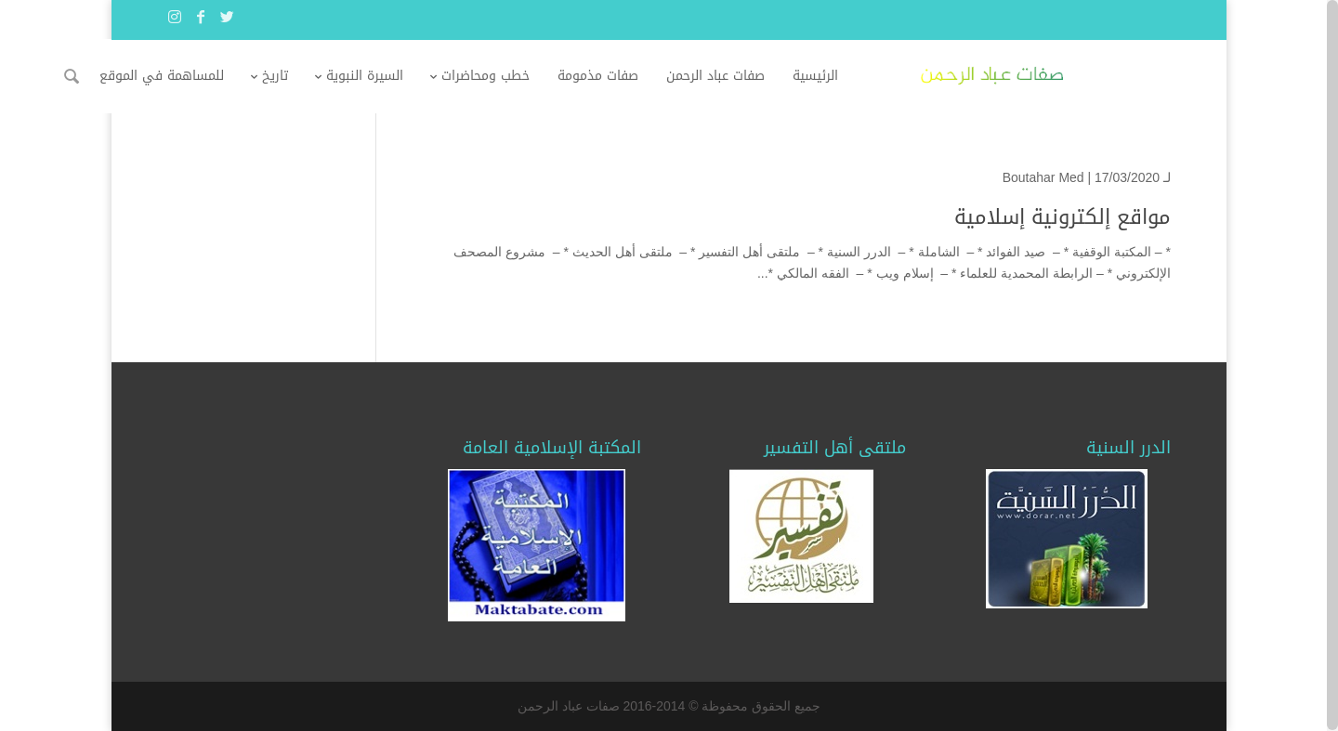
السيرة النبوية (469, 75)
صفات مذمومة (702, 75)
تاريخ (380, 75)
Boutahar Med (1043, 177)
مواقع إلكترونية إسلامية (1062, 217)
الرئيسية (920, 75)
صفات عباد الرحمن (820, 75)
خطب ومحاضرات (590, 75)
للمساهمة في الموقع (266, 75)
